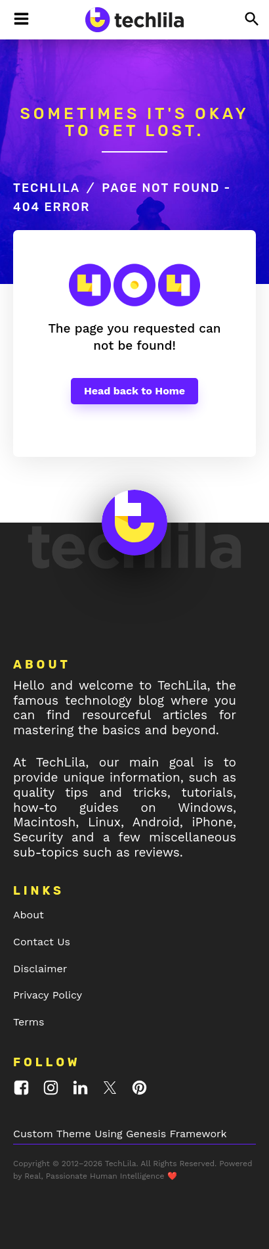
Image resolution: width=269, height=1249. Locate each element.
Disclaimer (40, 968)
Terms (28, 1022)
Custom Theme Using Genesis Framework (120, 1133)
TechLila (46, 188)
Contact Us (41, 941)
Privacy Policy (47, 995)
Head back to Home (134, 391)
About (28, 914)
